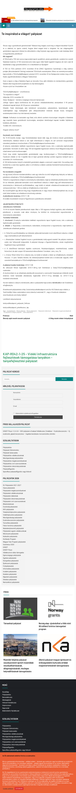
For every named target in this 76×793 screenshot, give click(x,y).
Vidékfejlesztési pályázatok (12, 515)
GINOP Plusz (7, 550)
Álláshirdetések (8, 504)
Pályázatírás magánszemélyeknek (15, 461)
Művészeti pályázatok (10, 534)
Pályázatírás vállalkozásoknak (13, 455)
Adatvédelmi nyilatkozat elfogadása (25, 413)
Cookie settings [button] (8, 789)
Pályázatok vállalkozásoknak (13, 493)
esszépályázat (11, 311)
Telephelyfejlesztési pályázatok (14, 512)
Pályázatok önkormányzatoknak (14, 499)
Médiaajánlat (6, 700)
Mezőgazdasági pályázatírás (13, 458)
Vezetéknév (17, 399)
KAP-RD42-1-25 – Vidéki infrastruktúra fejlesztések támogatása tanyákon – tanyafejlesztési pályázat (30, 357)
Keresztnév (16, 392)
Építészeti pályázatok (10, 563)
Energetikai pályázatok (11, 561)
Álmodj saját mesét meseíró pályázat (20, 316)
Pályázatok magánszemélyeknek (61, 311)
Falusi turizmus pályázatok (12, 526)
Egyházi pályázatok (9, 558)
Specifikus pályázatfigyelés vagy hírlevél (17, 472)
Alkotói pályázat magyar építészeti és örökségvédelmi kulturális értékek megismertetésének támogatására (55, 662)
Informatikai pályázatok (11, 569)
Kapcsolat (5, 708)
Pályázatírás (7, 447)
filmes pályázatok (32, 311)
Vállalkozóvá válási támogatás (13, 553)
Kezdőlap (5, 692)
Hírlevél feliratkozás (9, 703)
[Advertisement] (38, 336)
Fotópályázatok (8, 566)
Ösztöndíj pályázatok (10, 507)
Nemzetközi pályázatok (11, 582)
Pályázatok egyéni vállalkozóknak (14, 531)
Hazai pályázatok (9, 488)
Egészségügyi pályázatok (12, 555)
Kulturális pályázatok (10, 536)
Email (15, 406)
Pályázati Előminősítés (11, 450)
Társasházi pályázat (12, 623)
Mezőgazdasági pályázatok (12, 518)
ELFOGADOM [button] (19, 788)
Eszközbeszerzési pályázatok (13, 520)
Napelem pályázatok (10, 577)
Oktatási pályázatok (10, 580)
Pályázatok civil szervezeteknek (14, 501)
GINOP (5, 547)
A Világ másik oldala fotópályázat (55, 316)
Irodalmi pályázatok (10, 572)
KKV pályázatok (8, 509)
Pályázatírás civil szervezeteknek (14, 464)
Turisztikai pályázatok (10, 523)
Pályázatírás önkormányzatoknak (14, 466)
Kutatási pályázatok (10, 574)
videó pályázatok (28, 312)
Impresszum (6, 705)
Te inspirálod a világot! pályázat (12, 312)
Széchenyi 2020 (8, 545)
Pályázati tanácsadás (10, 453)
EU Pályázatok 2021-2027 (12, 485)
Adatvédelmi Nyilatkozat (10, 711)
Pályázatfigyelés (9, 469)
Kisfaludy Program (9, 539)
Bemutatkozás (7, 697)
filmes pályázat (21, 311)
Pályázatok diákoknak (44, 311)
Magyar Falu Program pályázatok (14, 542)
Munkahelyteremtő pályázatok (13, 528)
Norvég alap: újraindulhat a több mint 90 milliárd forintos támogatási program (55, 626)
